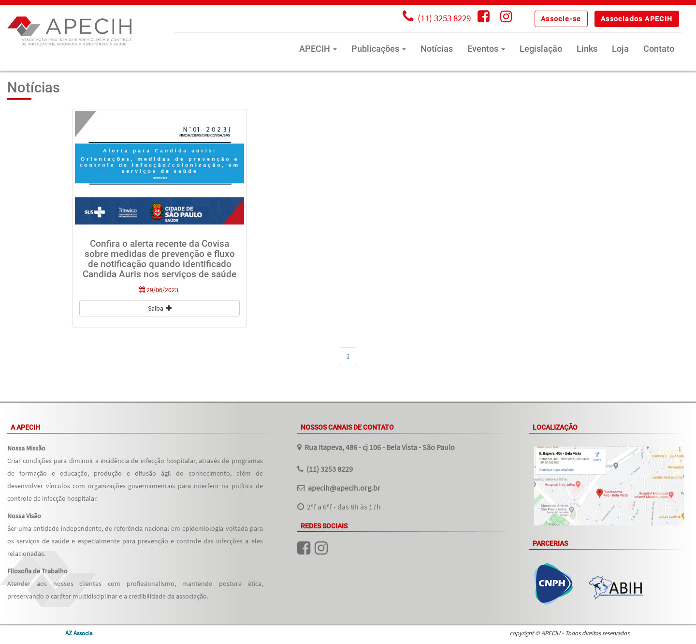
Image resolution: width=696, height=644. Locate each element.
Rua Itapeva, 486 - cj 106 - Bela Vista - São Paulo (379, 447)
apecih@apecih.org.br (344, 488)
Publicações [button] (378, 49)
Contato (658, 49)
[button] (561, 19)
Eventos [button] (486, 49)
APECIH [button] (318, 49)
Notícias (436, 49)
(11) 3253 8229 (329, 469)
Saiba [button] (160, 308)
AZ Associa (79, 633)
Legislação (541, 49)
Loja (620, 49)
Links (587, 49)
